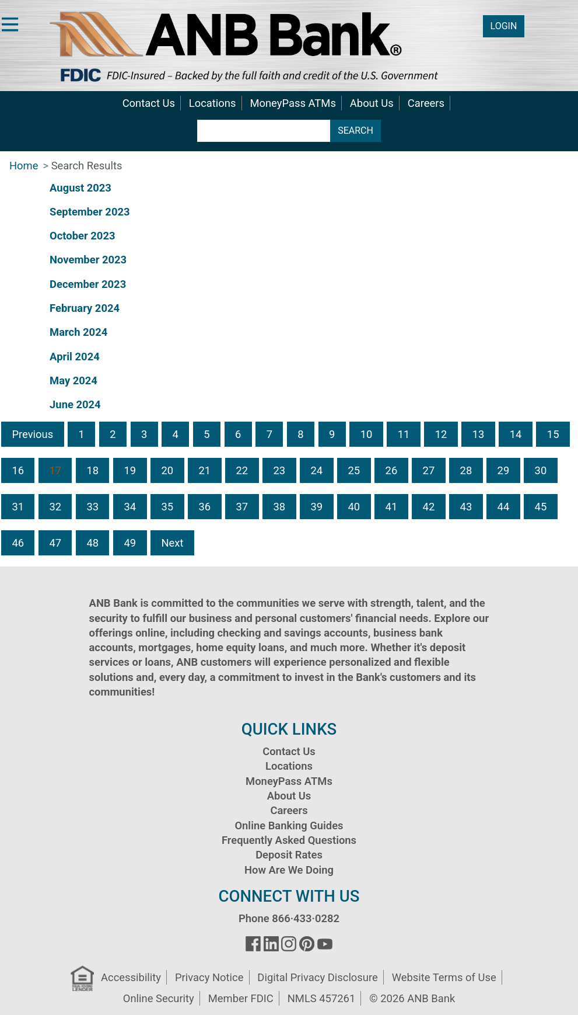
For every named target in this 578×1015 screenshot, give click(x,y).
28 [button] (466, 470)
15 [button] (553, 434)
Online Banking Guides (288, 825)
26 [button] (392, 470)
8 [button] (300, 434)
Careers (426, 103)
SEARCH (355, 130)
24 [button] (317, 470)
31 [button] (18, 506)
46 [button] (18, 543)
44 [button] (504, 506)
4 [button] (175, 434)
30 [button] (541, 470)
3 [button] (144, 434)
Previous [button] (32, 434)
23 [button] (280, 470)
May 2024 (73, 380)
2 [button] (112, 434)
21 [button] (204, 470)
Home (23, 165)
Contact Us (148, 103)
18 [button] (92, 470)
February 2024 (85, 308)
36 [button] (204, 506)
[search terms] (264, 131)
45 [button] (541, 506)
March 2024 (78, 332)
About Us (372, 103)
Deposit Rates (289, 855)
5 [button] (206, 434)
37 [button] (242, 506)
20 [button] (167, 470)
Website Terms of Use (444, 977)
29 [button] (504, 470)
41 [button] (392, 506)
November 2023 (88, 259)
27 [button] (429, 470)
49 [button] (130, 543)
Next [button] (172, 543)
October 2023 (82, 236)
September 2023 (89, 212)
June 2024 (75, 404)
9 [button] (332, 434)
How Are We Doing (289, 870)
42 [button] (429, 506)
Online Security (158, 998)
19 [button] (130, 470)
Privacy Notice (209, 977)
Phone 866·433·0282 (289, 918)
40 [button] (354, 506)
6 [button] (238, 434)
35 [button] (167, 506)
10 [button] (366, 434)
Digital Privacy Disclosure (317, 977)
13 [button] (478, 434)
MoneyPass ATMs (292, 103)
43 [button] (466, 506)
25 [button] (354, 470)
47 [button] (55, 543)
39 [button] (317, 506)
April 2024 (75, 356)
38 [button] (280, 506)
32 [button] (55, 506)
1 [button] (82, 434)
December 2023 (88, 284)
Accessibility (131, 977)
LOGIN (504, 26)
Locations (212, 103)
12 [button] (441, 434)
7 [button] (269, 434)
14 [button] (516, 434)
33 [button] (92, 506)
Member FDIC (241, 998)
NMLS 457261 (322, 998)
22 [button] (242, 470)
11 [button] (404, 434)
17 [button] (55, 470)
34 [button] (130, 506)
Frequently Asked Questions (289, 840)
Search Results (86, 165)
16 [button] (18, 470)
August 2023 (80, 188)
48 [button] (92, 543)
